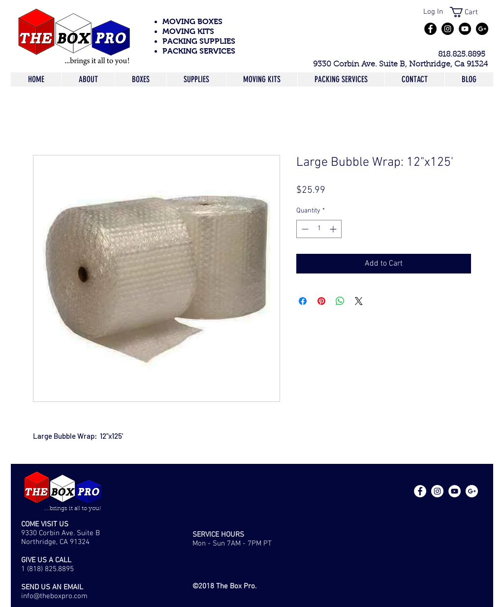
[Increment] (334, 229)
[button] (469, 12)
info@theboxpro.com (54, 596)
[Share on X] (359, 301)
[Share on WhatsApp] (340, 301)
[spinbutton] (319, 229)
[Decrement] (304, 229)
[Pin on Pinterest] (321, 301)
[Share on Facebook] (303, 301)
